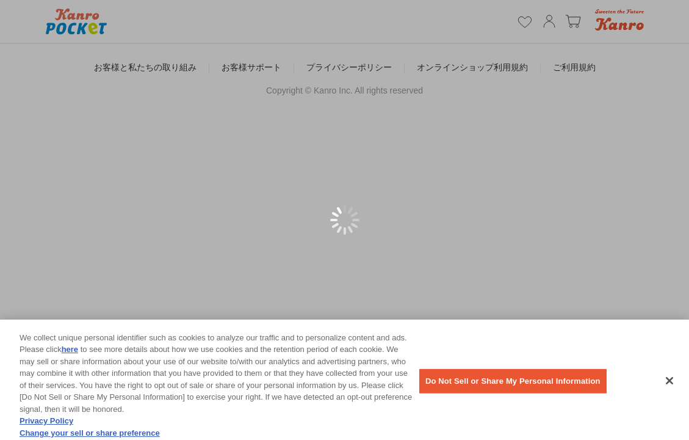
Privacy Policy (46, 424)
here (70, 353)
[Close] (669, 384)
